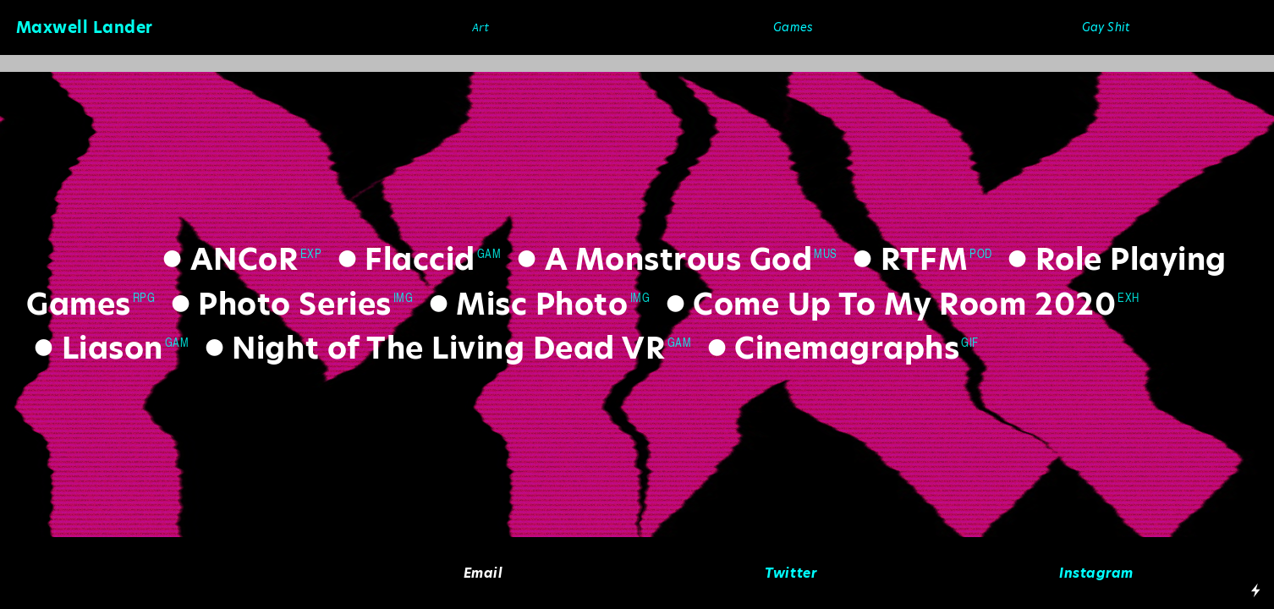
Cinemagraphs (830, 348)
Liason (94, 348)
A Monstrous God (660, 259)
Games (793, 27)
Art (481, 27)
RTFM (906, 259)
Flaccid (402, 259)
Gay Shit (1105, 27)
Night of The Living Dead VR (431, 348)
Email (483, 573)
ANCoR (226, 259)
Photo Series (277, 304)
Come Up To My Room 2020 (887, 304)
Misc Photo (525, 304)
